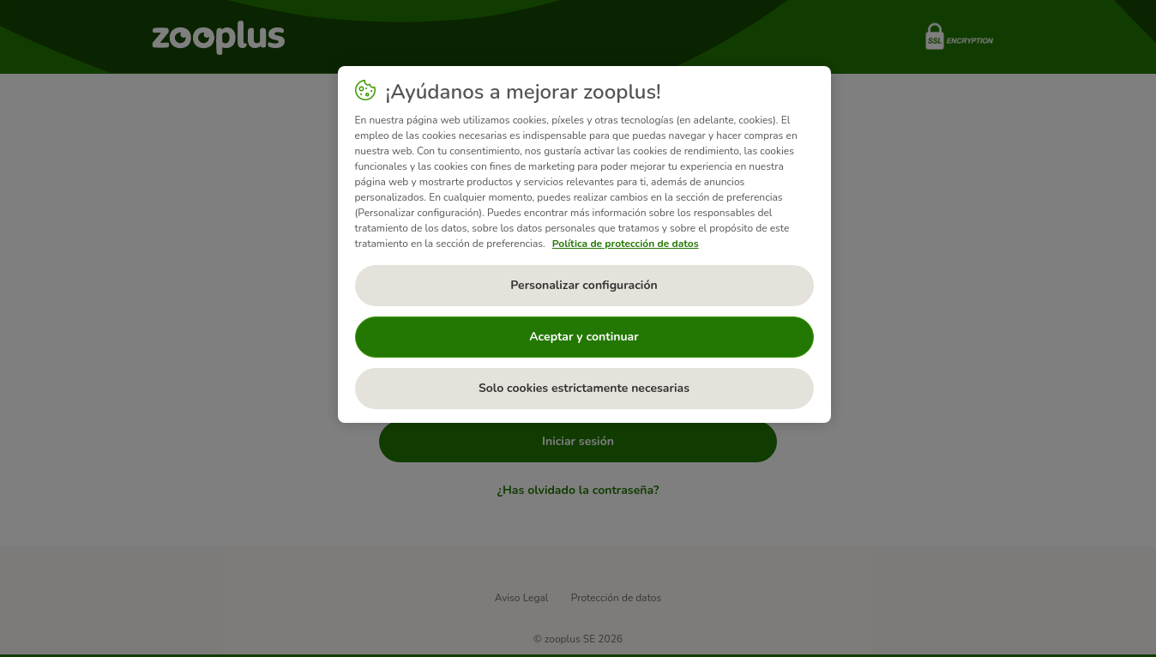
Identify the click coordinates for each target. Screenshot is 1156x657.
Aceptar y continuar (584, 336)
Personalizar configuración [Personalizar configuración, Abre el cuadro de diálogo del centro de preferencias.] (583, 285)
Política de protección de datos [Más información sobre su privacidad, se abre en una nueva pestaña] (625, 243)
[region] (584, 244)
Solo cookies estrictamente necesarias (584, 388)
